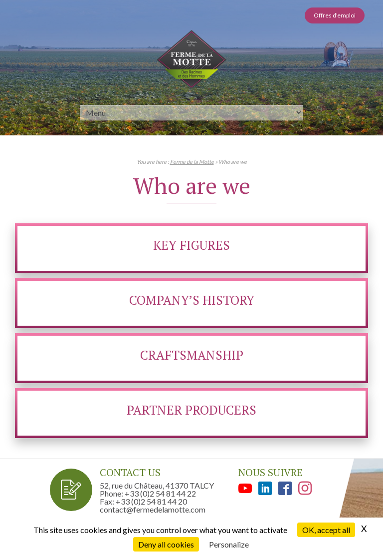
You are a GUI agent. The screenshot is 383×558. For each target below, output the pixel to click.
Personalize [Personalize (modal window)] (229, 544)
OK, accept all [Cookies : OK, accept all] (326, 530)
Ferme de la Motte (192, 161)
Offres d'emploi (335, 15)
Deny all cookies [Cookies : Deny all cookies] (166, 544)
